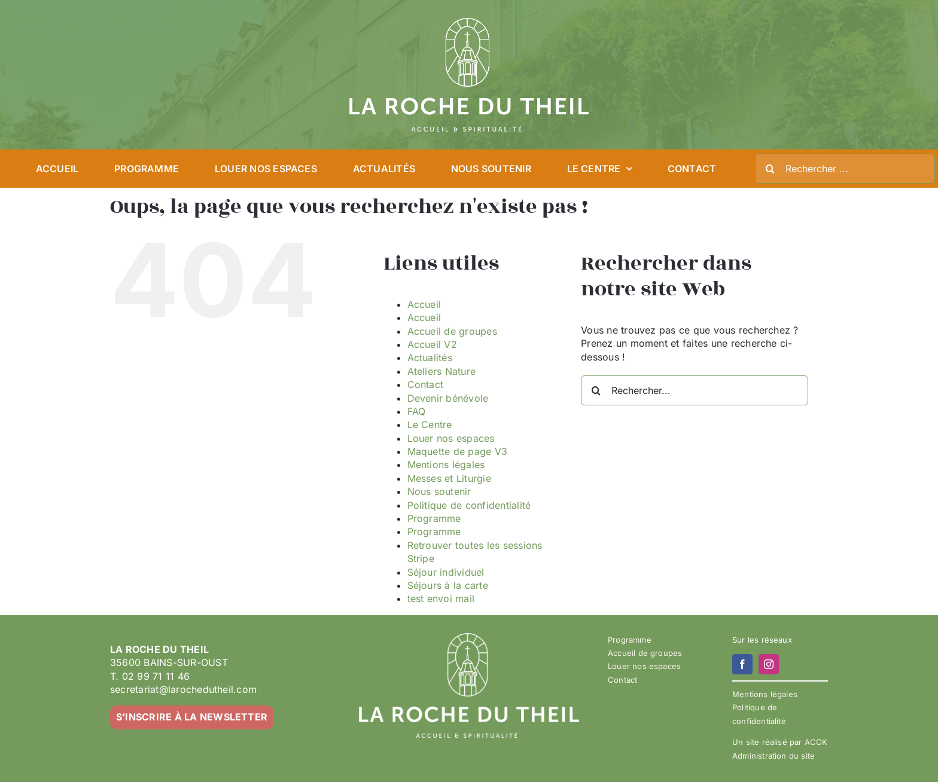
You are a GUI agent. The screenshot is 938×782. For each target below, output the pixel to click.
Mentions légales (446, 465)
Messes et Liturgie (449, 478)
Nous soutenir (439, 491)
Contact (425, 384)
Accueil (424, 304)
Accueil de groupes (452, 331)
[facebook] (742, 664)
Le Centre (429, 424)
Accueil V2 (432, 344)
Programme (434, 518)
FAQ (416, 411)
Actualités (429, 357)
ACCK (816, 742)
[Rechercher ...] (845, 169)
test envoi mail (441, 598)
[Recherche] (770, 169)
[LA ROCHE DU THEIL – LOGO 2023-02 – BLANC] (469, 23)
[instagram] (769, 664)
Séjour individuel (446, 572)
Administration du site (773, 755)
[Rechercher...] (694, 390)
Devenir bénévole (448, 398)
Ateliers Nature (441, 371)
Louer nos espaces (451, 438)
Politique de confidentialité (469, 505)
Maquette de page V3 (457, 451)
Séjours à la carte (447, 585)
